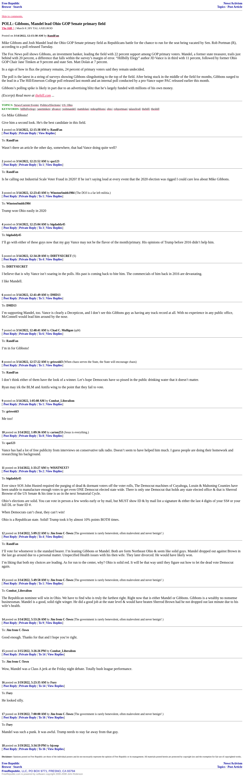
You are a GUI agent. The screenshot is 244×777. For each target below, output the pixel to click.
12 (3, 533)
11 (3, 467)
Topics (221, 6)
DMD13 (55, 294)
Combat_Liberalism (61, 400)
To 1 (41, 164)
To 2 (41, 471)
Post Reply (10, 133)
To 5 (41, 298)
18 (3, 745)
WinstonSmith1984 (62, 192)
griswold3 (56, 361)
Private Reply (28, 133)
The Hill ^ (8, 28)
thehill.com (43, 95)
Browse (6, 6)
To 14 (42, 654)
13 (3, 580)
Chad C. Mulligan (61, 330)
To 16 (42, 717)
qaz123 (54, 161)
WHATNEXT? (59, 467)
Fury (53, 682)
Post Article (234, 6)
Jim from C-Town (61, 533)
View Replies (47, 133)
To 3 (41, 227)
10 (3, 432)
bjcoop (54, 745)
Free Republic (11, 3)
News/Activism (233, 3)
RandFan (56, 129)
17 (3, 714)
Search (17, 6)
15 (3, 651)
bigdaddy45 (57, 224)
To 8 (41, 435)
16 (3, 682)
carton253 (56, 432)
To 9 (41, 623)
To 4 (41, 259)
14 (3, 619)
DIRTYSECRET (61, 256)
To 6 (41, 333)
